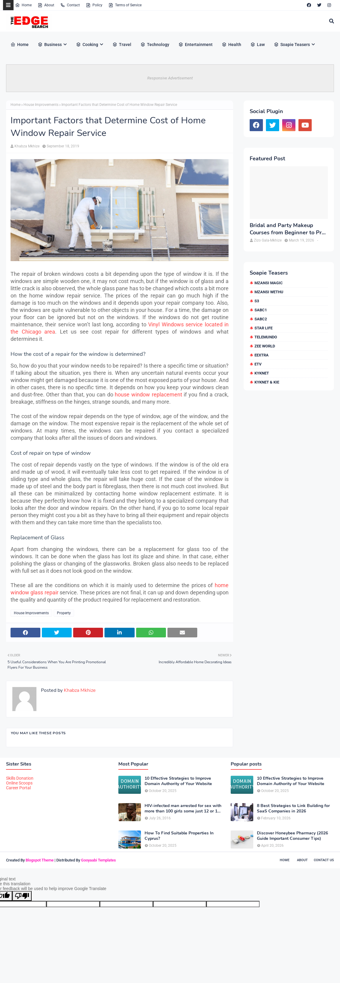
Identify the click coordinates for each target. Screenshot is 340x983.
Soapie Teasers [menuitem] (292, 44)
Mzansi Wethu (268, 292)
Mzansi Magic (268, 283)
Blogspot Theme (40, 860)
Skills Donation (19, 778)
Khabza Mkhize (26, 146)
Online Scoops (19, 783)
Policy (94, 5)
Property (64, 613)
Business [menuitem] (50, 44)
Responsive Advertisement (170, 78)
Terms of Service (125, 5)
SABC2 (260, 319)
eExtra (261, 355)
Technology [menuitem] (154, 44)
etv (258, 364)
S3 (256, 301)
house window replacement (148, 394)
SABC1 (260, 310)
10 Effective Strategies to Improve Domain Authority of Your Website (178, 781)
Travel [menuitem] (121, 44)
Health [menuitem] (231, 44)
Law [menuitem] (257, 44)
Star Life (263, 328)
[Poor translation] (22, 896)
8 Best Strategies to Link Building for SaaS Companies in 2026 (293, 808)
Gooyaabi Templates (98, 860)
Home (23, 5)
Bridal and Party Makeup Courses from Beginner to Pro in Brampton (287, 229)
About (46, 5)
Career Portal (18, 787)
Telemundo (265, 337)
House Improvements (40, 105)
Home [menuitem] (20, 44)
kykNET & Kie (266, 382)
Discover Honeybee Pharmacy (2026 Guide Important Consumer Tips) (292, 835)
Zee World (264, 346)
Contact (70, 5)
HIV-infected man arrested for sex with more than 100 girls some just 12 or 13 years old (183, 808)
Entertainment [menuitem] (195, 44)
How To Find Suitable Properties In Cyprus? (179, 835)
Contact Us (324, 860)
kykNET (261, 373)
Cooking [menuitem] (87, 44)
